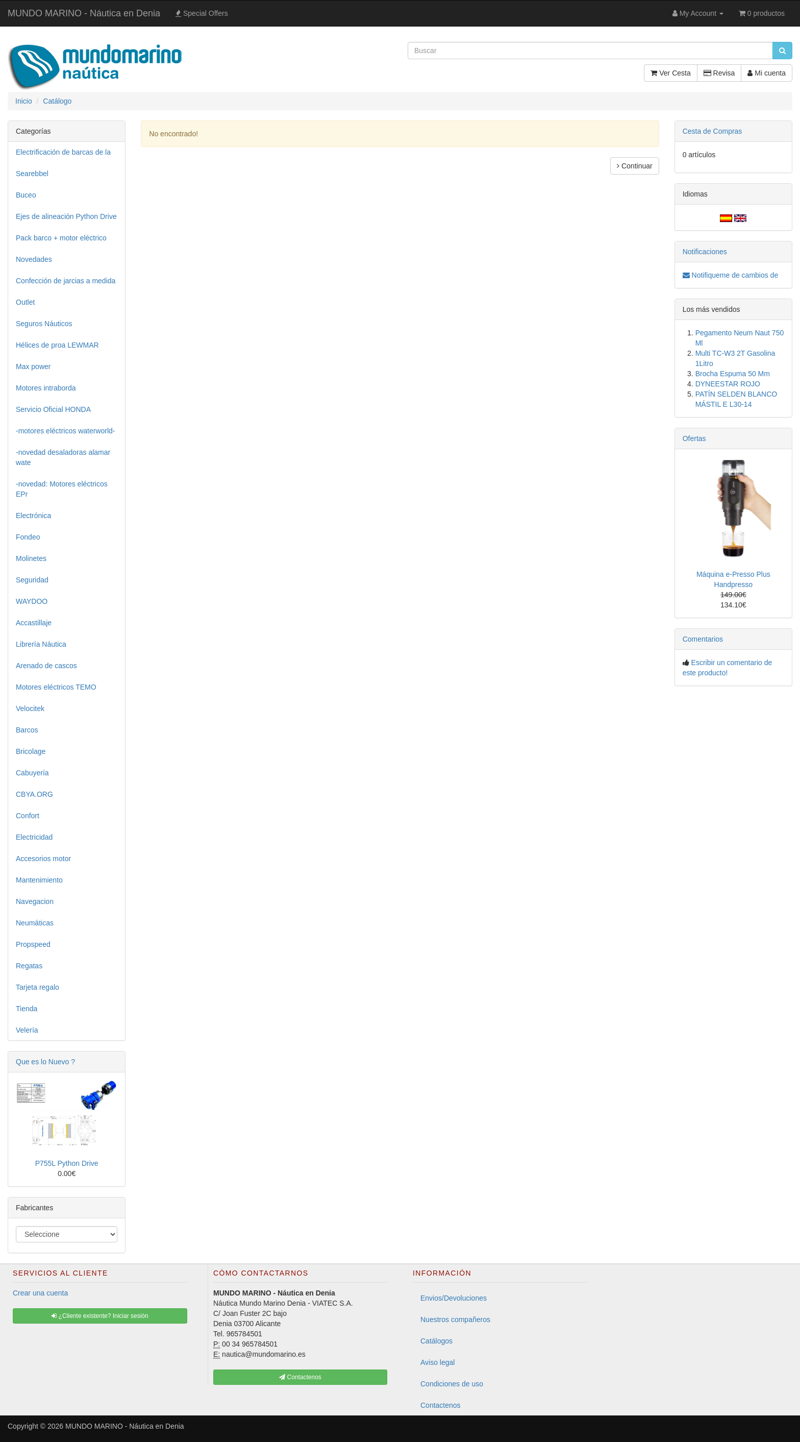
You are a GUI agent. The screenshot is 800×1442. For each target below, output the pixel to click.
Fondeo (28, 537)
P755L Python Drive (66, 1163)
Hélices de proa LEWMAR (57, 345)
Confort (27, 816)
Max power (33, 366)
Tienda (26, 1009)
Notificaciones (705, 252)
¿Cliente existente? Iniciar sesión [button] (100, 1315)
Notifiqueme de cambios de (731, 275)
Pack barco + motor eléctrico (61, 238)
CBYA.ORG (34, 794)
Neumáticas (35, 923)
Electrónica (33, 515)
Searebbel (32, 173)
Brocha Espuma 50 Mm (732, 374)
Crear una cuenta (40, 1293)
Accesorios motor (43, 858)
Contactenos (440, 1405)
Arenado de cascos (46, 666)
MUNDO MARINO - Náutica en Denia (84, 13)
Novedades (34, 259)
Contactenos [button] (300, 1377)
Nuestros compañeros (455, 1319)
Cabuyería (32, 773)
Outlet (25, 302)
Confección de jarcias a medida (65, 281)
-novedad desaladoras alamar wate (63, 457)
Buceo (26, 195)
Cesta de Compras (712, 131)
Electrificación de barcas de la (63, 152)
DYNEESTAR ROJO (727, 384)
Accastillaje (34, 623)
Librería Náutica (41, 644)
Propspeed (33, 944)
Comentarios (703, 639)
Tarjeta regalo (37, 987)
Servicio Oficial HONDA (53, 409)
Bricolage (30, 751)
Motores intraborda (46, 388)
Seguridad (32, 580)
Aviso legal (437, 1362)
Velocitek (30, 708)
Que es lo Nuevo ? (45, 1062)
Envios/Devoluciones (453, 1298)
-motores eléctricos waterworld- (65, 431)
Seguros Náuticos (44, 324)
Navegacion (35, 901)
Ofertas (694, 438)
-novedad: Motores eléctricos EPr (62, 489)
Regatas (29, 966)
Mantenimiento (39, 880)
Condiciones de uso (451, 1384)
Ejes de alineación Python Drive (66, 216)
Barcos (27, 730)
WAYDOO (31, 601)
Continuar (635, 166)
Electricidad (34, 837)
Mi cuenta (766, 73)
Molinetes (31, 558)
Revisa (719, 73)
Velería (27, 1030)
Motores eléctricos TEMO (56, 687)
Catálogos (436, 1341)
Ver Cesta (670, 73)
